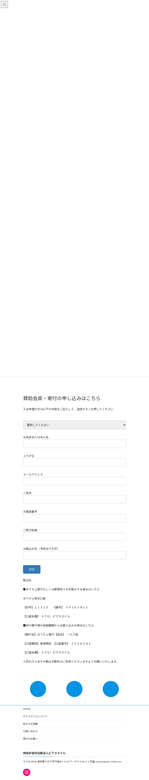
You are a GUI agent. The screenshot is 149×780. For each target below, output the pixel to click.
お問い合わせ (30, 731)
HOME (27, 708)
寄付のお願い (30, 738)
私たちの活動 (30, 723)
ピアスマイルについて (35, 716)
